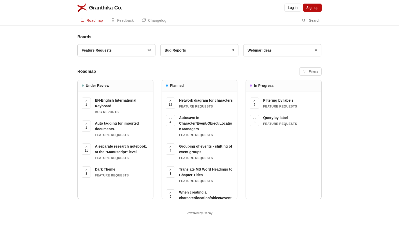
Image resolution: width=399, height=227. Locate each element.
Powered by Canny (199, 213)
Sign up (312, 8)
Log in (292, 8)
